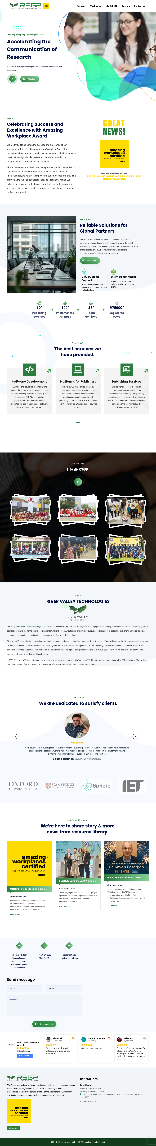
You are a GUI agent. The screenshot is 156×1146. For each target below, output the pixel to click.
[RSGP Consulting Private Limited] (123, 985)
